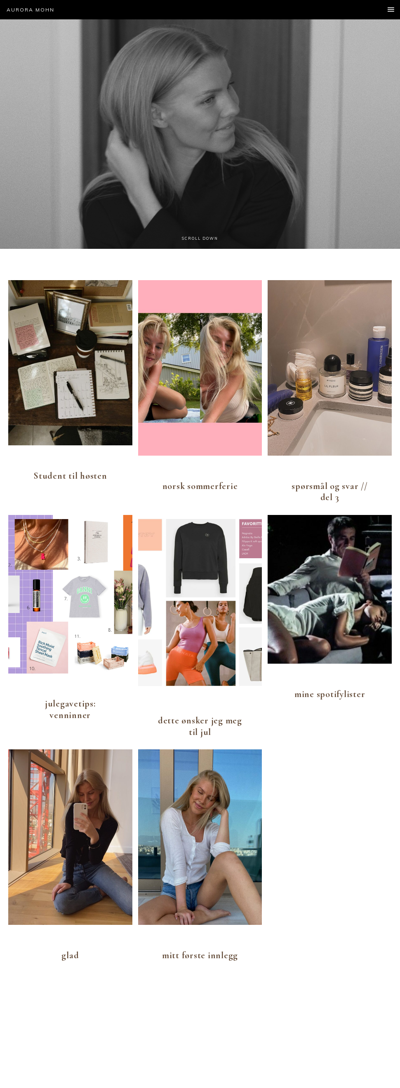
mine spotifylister (329, 694)
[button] (200, 9)
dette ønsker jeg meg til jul (200, 726)
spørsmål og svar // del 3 (329, 492)
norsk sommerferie (200, 486)
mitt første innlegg (200, 955)
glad (70, 955)
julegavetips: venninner (70, 709)
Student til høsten (70, 475)
